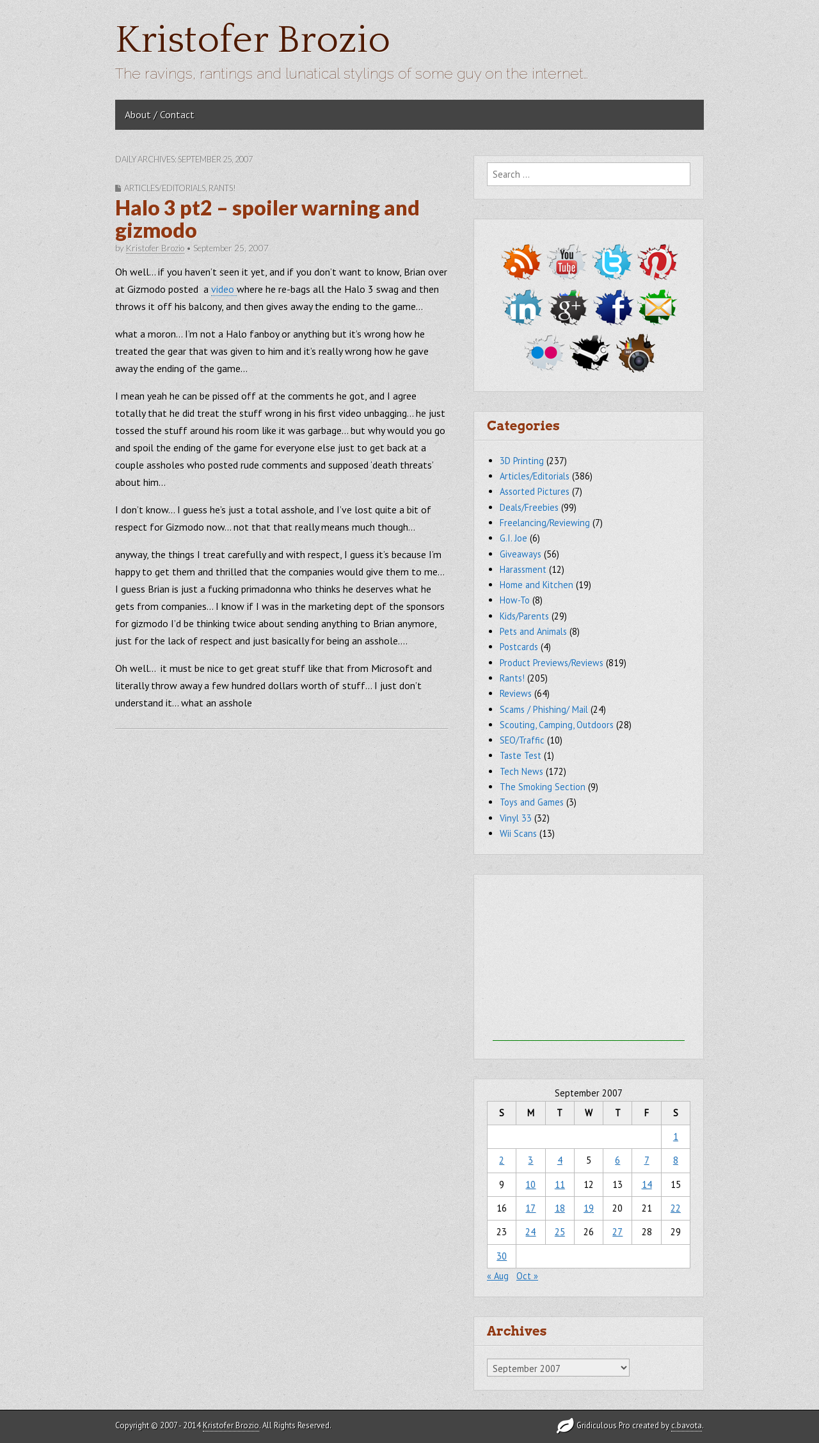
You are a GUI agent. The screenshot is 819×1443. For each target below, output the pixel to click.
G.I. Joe (513, 538)
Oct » (527, 1276)
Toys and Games (532, 802)
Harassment (523, 569)
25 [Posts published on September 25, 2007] (560, 1232)
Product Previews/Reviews (551, 663)
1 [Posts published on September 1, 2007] (675, 1136)
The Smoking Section (542, 787)
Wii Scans (518, 833)
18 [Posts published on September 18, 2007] (560, 1208)
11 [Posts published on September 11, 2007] (560, 1184)
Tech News (521, 771)
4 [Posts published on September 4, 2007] (559, 1160)
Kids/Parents (524, 616)
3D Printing (522, 461)
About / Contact (160, 114)
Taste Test (520, 755)
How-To (515, 600)
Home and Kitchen (536, 585)
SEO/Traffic (522, 740)
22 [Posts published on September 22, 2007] (676, 1208)
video (224, 289)
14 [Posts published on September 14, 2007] (647, 1184)
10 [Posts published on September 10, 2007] (530, 1184)
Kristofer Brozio (252, 40)
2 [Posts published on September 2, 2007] (501, 1160)
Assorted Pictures (534, 491)
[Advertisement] (589, 961)
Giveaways (520, 554)
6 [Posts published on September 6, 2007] (617, 1160)
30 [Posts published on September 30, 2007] (502, 1256)
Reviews (516, 693)
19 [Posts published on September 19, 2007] (589, 1208)
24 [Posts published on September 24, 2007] (530, 1232)
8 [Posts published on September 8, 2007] (675, 1160)
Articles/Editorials (164, 188)
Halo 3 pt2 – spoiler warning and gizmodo (267, 218)
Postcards (519, 647)
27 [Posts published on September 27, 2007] (617, 1232)
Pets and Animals (533, 631)
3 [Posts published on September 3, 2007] (530, 1160)
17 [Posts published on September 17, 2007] (530, 1208)
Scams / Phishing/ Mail (544, 709)
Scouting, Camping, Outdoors (557, 725)
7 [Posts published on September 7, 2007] (646, 1160)
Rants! (222, 188)
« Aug (498, 1276)
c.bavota (686, 1425)
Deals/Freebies (529, 507)
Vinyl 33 (516, 818)
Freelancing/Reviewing (545, 523)
